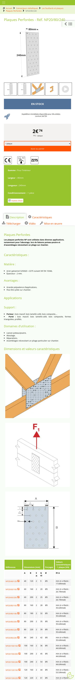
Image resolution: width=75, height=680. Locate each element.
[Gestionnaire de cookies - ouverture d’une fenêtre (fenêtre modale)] (70, 675)
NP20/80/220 (11, 629)
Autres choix (16, 200)
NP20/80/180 (11, 613)
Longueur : (13, 185)
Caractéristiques (40, 217)
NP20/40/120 (11, 581)
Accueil (9, 8)
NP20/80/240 (11, 638)
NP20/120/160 (12, 670)
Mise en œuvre (51, 223)
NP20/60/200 (11, 597)
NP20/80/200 (11, 621)
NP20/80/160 (11, 605)
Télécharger (11, 223)
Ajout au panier (37, 148)
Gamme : (12, 170)
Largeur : (13, 178)
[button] (68, 24)
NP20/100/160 (12, 646)
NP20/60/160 (11, 589)
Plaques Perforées (14, 11)
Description (15, 217)
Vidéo (30, 223)
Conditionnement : (18, 193)
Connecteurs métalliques (27, 8)
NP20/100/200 (12, 654)
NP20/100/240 (12, 662)
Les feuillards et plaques (52, 8)
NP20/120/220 (12, 678)
